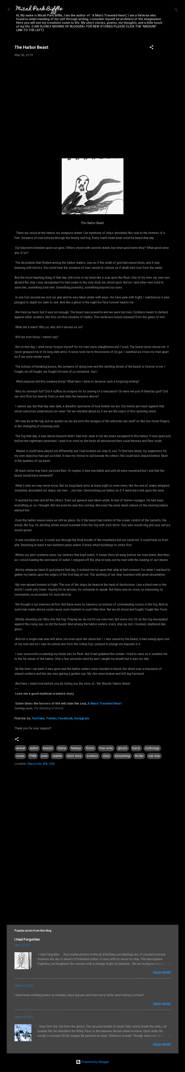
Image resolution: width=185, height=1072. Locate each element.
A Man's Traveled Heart (105, 703)
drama (62, 748)
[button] (151, 48)
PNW (32, 756)
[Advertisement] (92, 886)
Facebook (65, 718)
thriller (139, 756)
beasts (48, 748)
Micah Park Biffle (39, 9)
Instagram (81, 718)
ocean (20, 756)
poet (44, 756)
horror (136, 748)
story (106, 756)
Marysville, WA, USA (41, 763)
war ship (154, 756)
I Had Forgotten (27, 939)
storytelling (122, 756)
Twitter (51, 718)
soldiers (92, 756)
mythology (152, 748)
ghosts (122, 748)
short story (74, 756)
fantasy (76, 748)
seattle (57, 756)
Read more (162, 972)
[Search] (176, 10)
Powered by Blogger (92, 1062)
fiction (90, 748)
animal (20, 748)
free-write (106, 748)
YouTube (38, 718)
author (34, 748)
